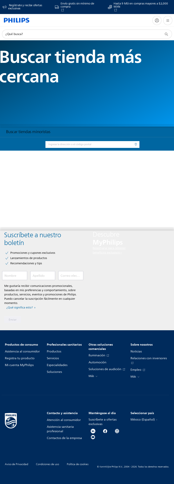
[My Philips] (157, 20)
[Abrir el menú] (167, 20)
